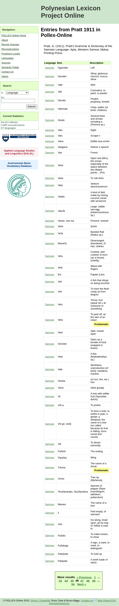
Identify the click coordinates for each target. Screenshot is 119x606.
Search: (7, 85)
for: (3, 97)
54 (73, 584)
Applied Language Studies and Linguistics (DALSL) (19, 152)
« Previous (84, 577)
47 (82, 580)
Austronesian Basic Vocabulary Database (19, 164)
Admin (4, 76)
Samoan (49, 67)
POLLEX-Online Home (13, 35)
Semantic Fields (10, 67)
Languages (7, 58)
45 (72, 580)
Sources (5, 62)
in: (3, 92)
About (4, 40)
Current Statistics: (13, 116)
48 (87, 580)
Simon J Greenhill (40, 600)
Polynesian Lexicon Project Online (71, 12)
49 (93, 580)
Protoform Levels (10, 53)
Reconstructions (10, 49)
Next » (81, 584)
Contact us (89, 600)
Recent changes (10, 44)
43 (60, 580)
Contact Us (7, 71)
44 (66, 580)
